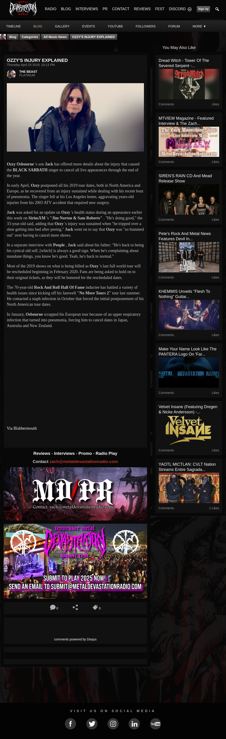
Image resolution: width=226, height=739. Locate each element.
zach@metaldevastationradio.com (84, 461)
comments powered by (75, 639)
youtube (115, 26)
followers (146, 26)
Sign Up (203, 9)
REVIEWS (142, 9)
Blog (12, 37)
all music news (55, 37)
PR (104, 9)
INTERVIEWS (86, 9)
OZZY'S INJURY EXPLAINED (93, 37)
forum (174, 26)
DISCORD (177, 9)
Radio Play (106, 453)
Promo (85, 453)
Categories (30, 37)
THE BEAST (28, 71)
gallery (62, 26)
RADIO (50, 9)
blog (38, 26)
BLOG (66, 9)
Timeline (13, 26)
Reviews (42, 453)
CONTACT (120, 9)
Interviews (65, 453)
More (199, 26)
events (88, 26)
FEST (160, 9)
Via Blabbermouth (22, 428)
